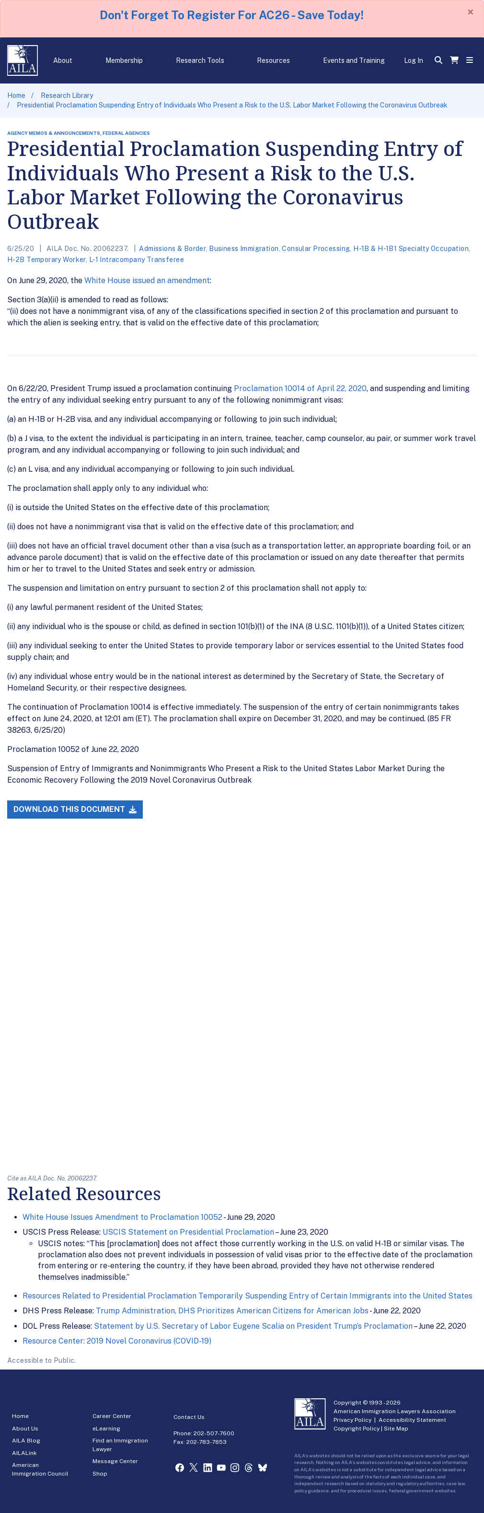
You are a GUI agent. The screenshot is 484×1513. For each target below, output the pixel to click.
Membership (124, 60)
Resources (273, 60)
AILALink (24, 1453)
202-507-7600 (214, 1433)
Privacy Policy (352, 1420)
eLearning (106, 1428)
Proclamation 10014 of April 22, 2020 (300, 388)
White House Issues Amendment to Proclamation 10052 (122, 1217)
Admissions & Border (172, 248)
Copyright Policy (357, 1428)
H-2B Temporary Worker (46, 259)
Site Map (396, 1428)
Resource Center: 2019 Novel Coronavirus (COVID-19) (117, 1341)
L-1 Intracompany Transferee (136, 259)
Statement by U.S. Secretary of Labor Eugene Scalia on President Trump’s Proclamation (253, 1326)
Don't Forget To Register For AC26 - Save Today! (232, 15)
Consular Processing (316, 248)
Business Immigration (243, 248)
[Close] (471, 12)
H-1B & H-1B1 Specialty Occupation (411, 248)
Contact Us (189, 1417)
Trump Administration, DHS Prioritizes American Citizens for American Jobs (232, 1310)
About (62, 60)
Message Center (115, 1461)
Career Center (111, 1416)
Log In (413, 60)
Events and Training (354, 60)
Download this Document (75, 809)
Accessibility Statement (412, 1420)
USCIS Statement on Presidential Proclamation (188, 1232)
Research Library (67, 95)
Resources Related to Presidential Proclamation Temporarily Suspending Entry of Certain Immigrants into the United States (247, 1295)
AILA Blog (26, 1440)
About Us (25, 1428)
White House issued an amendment (147, 280)
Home (16, 95)
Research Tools (200, 60)
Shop (99, 1473)
